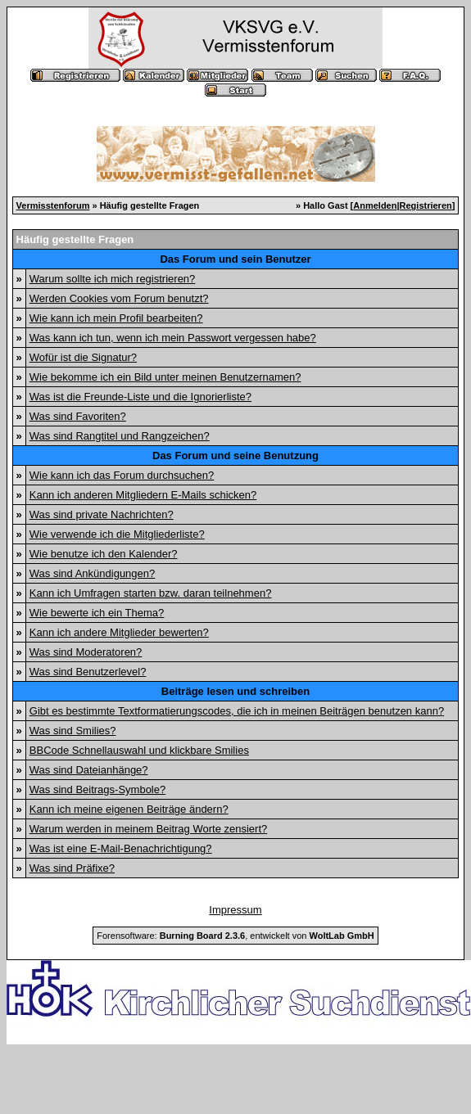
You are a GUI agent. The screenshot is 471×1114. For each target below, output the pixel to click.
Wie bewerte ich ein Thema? (97, 613)
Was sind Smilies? (72, 730)
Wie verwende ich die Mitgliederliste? (117, 534)
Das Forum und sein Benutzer (235, 259)
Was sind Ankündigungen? (92, 573)
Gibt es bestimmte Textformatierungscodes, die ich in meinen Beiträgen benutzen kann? (236, 711)
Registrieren (426, 205)
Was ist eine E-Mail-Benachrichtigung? (120, 848)
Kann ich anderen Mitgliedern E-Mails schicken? (142, 495)
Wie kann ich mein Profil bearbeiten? (116, 318)
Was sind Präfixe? (72, 868)
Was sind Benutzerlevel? (88, 671)
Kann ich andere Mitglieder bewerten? (119, 632)
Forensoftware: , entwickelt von (235, 935)
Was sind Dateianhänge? (88, 770)
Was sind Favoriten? (77, 416)
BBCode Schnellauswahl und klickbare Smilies (139, 750)
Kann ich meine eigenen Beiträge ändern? (129, 809)
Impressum (235, 910)
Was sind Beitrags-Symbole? (97, 789)
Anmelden (374, 205)
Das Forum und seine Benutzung (235, 455)
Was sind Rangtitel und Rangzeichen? (119, 436)
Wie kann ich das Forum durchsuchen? (121, 475)
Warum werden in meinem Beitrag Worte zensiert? (148, 829)
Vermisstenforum (53, 205)
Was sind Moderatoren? (86, 652)
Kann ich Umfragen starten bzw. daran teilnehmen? (150, 593)
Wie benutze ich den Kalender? (103, 554)
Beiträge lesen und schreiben (235, 691)
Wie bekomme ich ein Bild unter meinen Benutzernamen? (165, 377)
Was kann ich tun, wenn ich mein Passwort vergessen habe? (172, 337)
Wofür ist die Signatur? (83, 357)
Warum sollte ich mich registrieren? (112, 279)
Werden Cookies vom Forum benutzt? (119, 298)
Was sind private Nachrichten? (101, 514)
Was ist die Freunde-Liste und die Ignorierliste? (140, 396)
